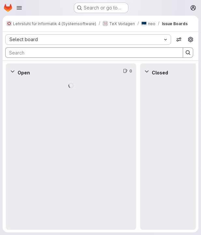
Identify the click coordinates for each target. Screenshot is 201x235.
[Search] (91, 52)
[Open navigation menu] (19, 8)
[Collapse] (12, 71)
